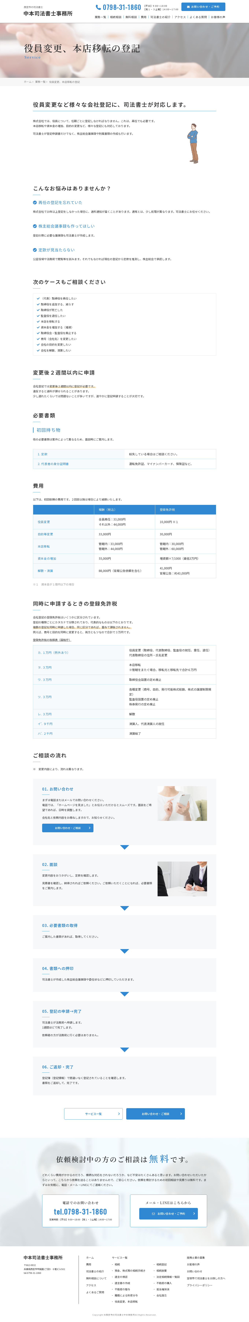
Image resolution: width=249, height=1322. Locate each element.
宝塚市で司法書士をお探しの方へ (206, 1278)
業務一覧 (100, 17)
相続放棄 (161, 1270)
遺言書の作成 (122, 1283)
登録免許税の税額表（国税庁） (52, 640)
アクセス (180, 17)
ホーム (90, 1257)
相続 (117, 1264)
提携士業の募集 (196, 1257)
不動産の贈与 (122, 1289)
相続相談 (115, 17)
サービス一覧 (119, 1257)
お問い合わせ (194, 1271)
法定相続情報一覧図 (168, 1277)
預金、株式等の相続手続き (130, 1270)
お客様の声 (218, 17)
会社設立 (161, 1295)
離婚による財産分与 (126, 1295)
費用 (143, 17)
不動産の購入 (164, 1283)
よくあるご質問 (95, 1292)
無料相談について (96, 1278)
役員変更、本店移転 (126, 1301)
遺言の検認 (121, 1277)
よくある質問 (198, 17)
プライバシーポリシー (200, 1285)
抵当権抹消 (162, 1289)
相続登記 (161, 1264)
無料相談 (131, 17)
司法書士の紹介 (160, 17)
